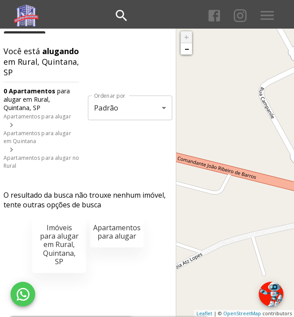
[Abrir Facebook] (214, 15)
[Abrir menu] (267, 15)
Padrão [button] (106, 108)
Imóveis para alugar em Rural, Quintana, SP (59, 244)
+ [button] (186, 37)
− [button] (187, 49)
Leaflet (204, 313)
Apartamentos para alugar (37, 116)
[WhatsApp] (23, 294)
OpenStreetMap (242, 313)
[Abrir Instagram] (240, 15)
